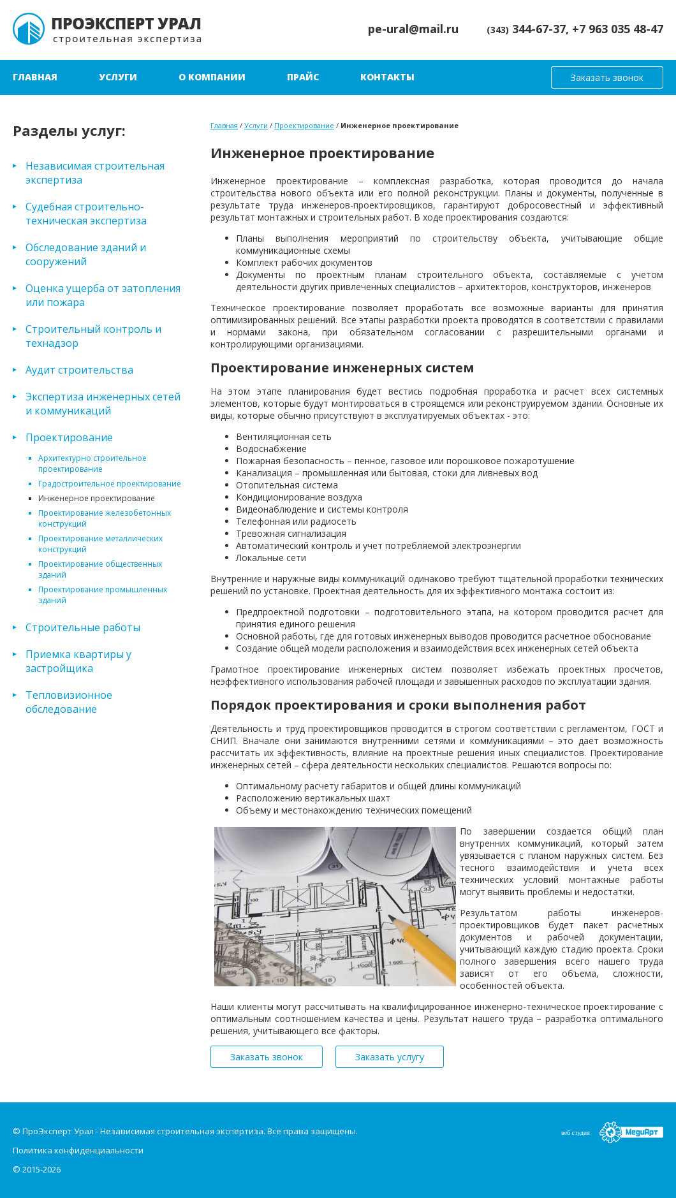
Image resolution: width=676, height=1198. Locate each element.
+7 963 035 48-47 (617, 28)
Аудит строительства (79, 370)
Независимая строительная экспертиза (95, 173)
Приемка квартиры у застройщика (78, 661)
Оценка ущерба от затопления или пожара (103, 295)
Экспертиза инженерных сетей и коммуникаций (103, 404)
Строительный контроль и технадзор (93, 336)
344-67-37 (526, 28)
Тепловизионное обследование (69, 702)
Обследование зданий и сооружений (86, 254)
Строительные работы (83, 627)
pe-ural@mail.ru (413, 28)
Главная (35, 77)
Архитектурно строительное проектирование (92, 463)
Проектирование (69, 437)
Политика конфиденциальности (78, 1150)
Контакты (387, 77)
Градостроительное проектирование (109, 483)
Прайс (303, 77)
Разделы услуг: (69, 130)
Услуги (118, 77)
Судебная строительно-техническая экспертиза (86, 214)
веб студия (575, 1132)
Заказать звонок (607, 77)
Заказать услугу (389, 1057)
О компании (212, 77)
